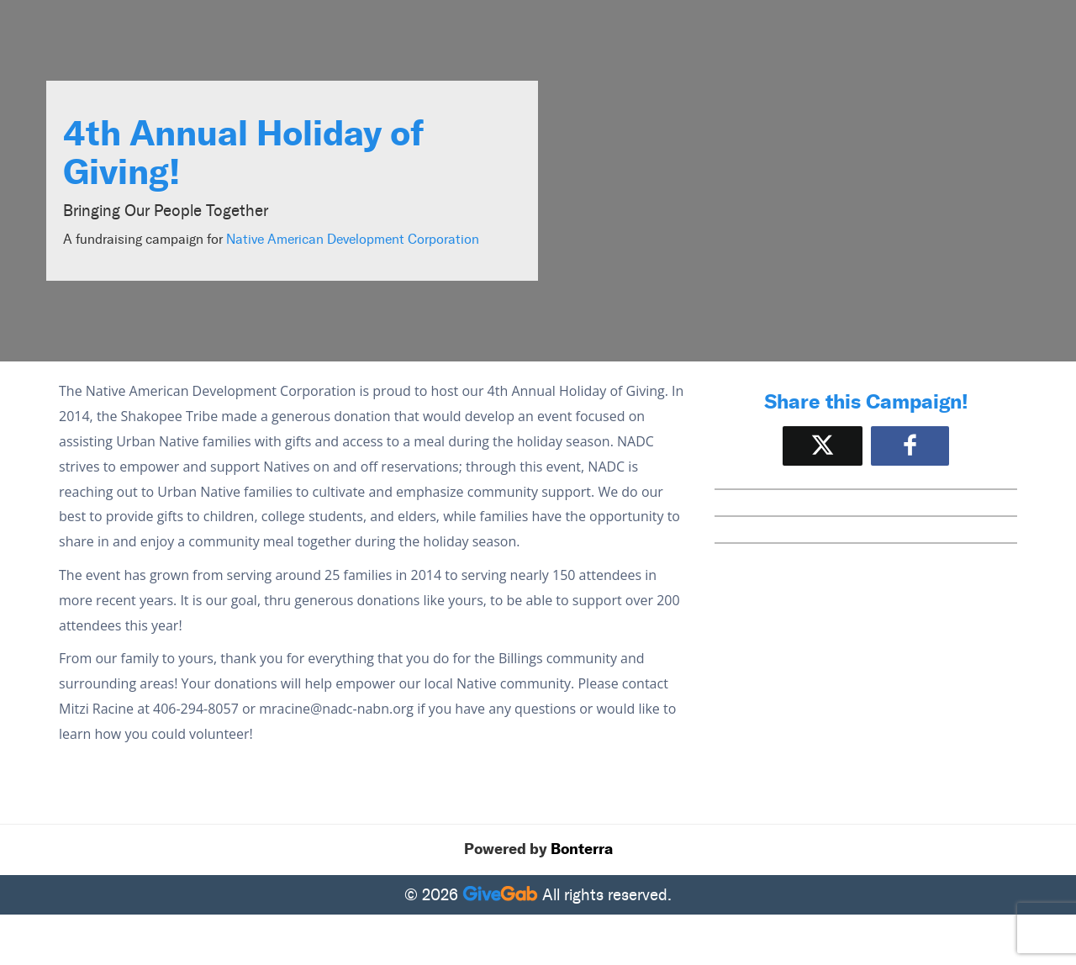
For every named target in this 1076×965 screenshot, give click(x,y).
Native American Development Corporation (352, 239)
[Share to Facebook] (910, 446)
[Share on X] (822, 446)
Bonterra (582, 849)
